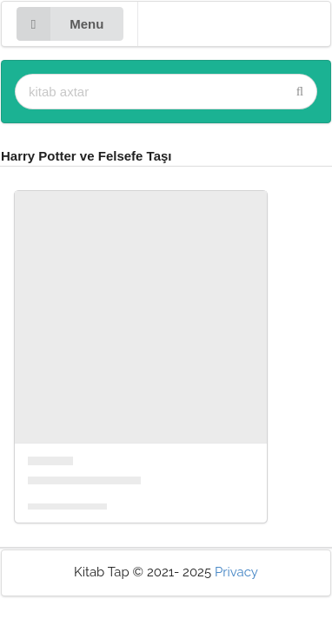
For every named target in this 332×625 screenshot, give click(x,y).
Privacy (236, 572)
